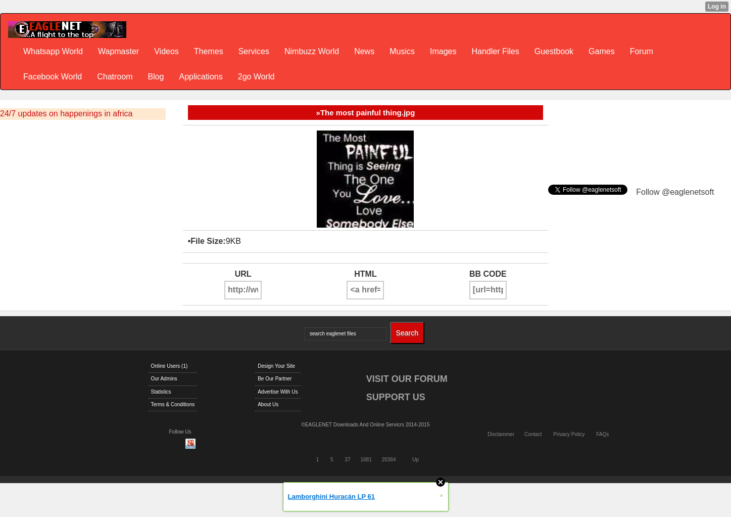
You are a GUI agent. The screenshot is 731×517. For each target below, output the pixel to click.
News (364, 51)
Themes (208, 51)
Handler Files (495, 51)
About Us (268, 404)
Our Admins (164, 378)
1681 (365, 459)
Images (443, 51)
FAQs (602, 434)
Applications (200, 76)
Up (415, 459)
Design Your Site (276, 366)
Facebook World (52, 76)
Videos (166, 51)
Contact (533, 434)
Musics (402, 51)
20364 (389, 459)
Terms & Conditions (173, 404)
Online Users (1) (169, 366)
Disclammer (501, 434)
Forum (641, 51)
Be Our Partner (274, 378)
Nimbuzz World (311, 51)
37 (347, 459)
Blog (156, 76)
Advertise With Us (278, 392)
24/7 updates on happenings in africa (66, 113)
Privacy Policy (568, 434)
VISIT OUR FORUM (407, 379)
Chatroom (114, 76)
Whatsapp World (53, 51)
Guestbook (553, 51)
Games (602, 51)
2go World (256, 76)
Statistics (161, 392)
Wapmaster (118, 51)
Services (253, 51)
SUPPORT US (395, 397)
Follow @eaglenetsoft (675, 192)
